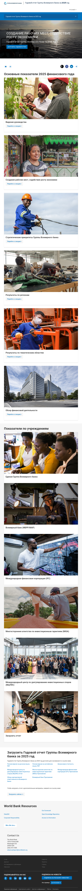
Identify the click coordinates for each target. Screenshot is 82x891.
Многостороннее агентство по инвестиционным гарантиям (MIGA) (37, 631)
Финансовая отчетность (66, 764)
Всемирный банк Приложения (42, 777)
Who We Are (11, 826)
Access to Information (49, 818)
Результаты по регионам (17, 295)
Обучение (7, 867)
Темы (43, 867)
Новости (44, 859)
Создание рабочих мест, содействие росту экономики (31, 180)
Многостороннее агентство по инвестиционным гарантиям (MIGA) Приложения (42, 771)
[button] (75, 9)
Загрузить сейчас (16, 794)
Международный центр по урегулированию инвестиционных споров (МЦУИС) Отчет (18, 771)
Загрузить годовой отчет (17, 47)
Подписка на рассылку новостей (56, 878)
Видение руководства (16, 122)
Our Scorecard (46, 810)
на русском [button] (56, 882)
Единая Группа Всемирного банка (21, 477)
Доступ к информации (38, 889)
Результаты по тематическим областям (25, 353)
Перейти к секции (14, 126)
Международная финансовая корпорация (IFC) (28, 578)
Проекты (44, 862)
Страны (44, 864)
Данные (6, 862)
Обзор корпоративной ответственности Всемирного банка (17, 779)
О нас (5, 859)
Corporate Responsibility (12, 818)
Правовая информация (11, 889)
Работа (49, 889)
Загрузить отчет (13, 736)
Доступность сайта (24, 889)
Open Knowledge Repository (51, 814)
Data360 (7, 814)
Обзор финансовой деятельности (21, 410)
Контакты (56, 889)
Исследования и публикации (12, 864)
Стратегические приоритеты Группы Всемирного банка (32, 237)
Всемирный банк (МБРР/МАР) (20, 527)
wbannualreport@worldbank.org (17, 850)
